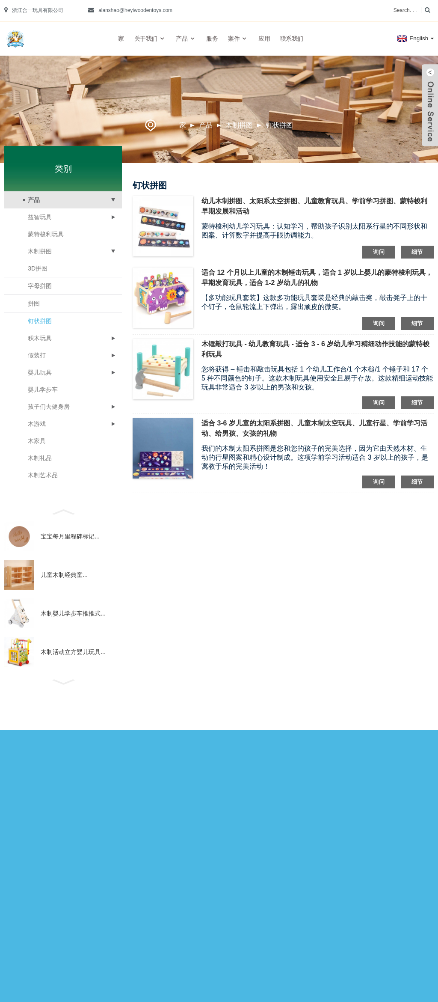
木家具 (37, 440)
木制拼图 (239, 125)
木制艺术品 (43, 475)
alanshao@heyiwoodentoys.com (135, 10)
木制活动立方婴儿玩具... (73, 651)
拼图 (34, 303)
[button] (63, 511)
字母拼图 (40, 285)
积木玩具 (40, 338)
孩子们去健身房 (49, 406)
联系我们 (291, 38)
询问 (379, 252)
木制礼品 (40, 458)
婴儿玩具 (40, 372)
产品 (186, 39)
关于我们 (150, 39)
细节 (417, 252)
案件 (238, 39)
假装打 (37, 355)
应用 (264, 38)
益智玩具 (40, 217)
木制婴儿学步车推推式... (73, 613)
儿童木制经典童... (64, 574)
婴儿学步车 (43, 389)
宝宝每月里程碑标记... (70, 536)
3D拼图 (37, 268)
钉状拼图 (279, 125)
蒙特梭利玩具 (46, 234)
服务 (212, 38)
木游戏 (37, 423)
